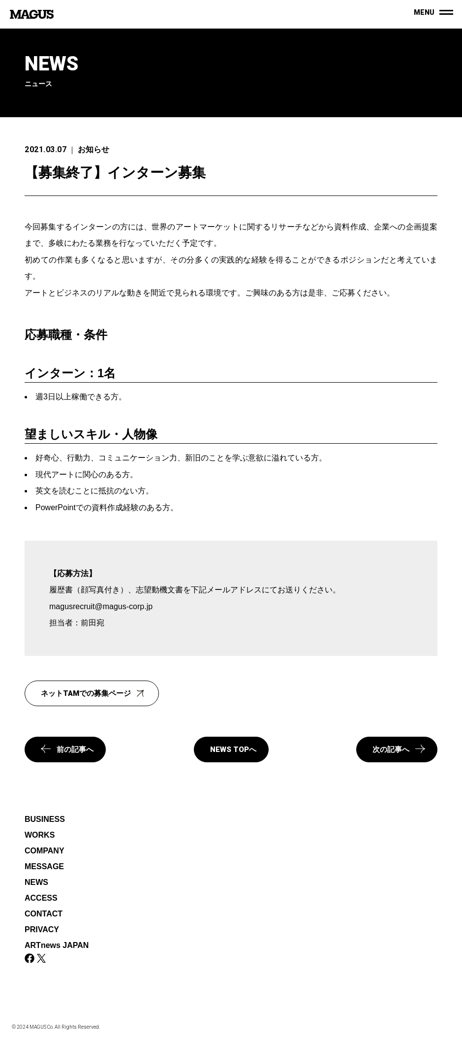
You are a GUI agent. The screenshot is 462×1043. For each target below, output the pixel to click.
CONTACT (43, 914)
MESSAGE (44, 866)
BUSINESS (45, 819)
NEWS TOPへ (233, 749)
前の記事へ (67, 749)
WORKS (40, 835)
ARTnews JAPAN (57, 945)
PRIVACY (42, 929)
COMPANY (44, 851)
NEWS (36, 882)
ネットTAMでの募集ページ (94, 692)
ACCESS (41, 898)
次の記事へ (398, 749)
